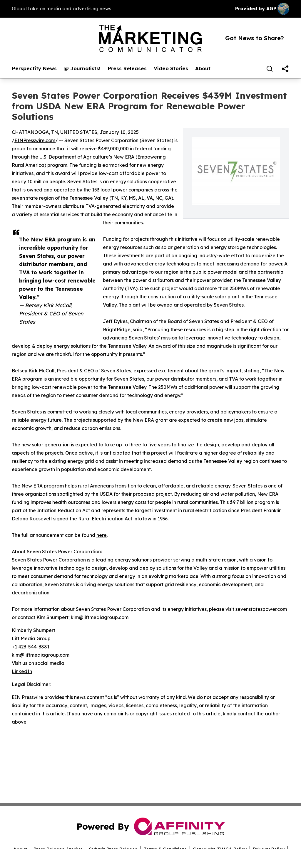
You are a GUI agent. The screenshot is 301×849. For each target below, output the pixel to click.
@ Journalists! (82, 68)
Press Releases (127, 68)
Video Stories (171, 68)
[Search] (269, 68)
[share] (285, 69)
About (202, 68)
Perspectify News (34, 68)
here (101, 535)
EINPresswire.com (34, 140)
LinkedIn (22, 671)
